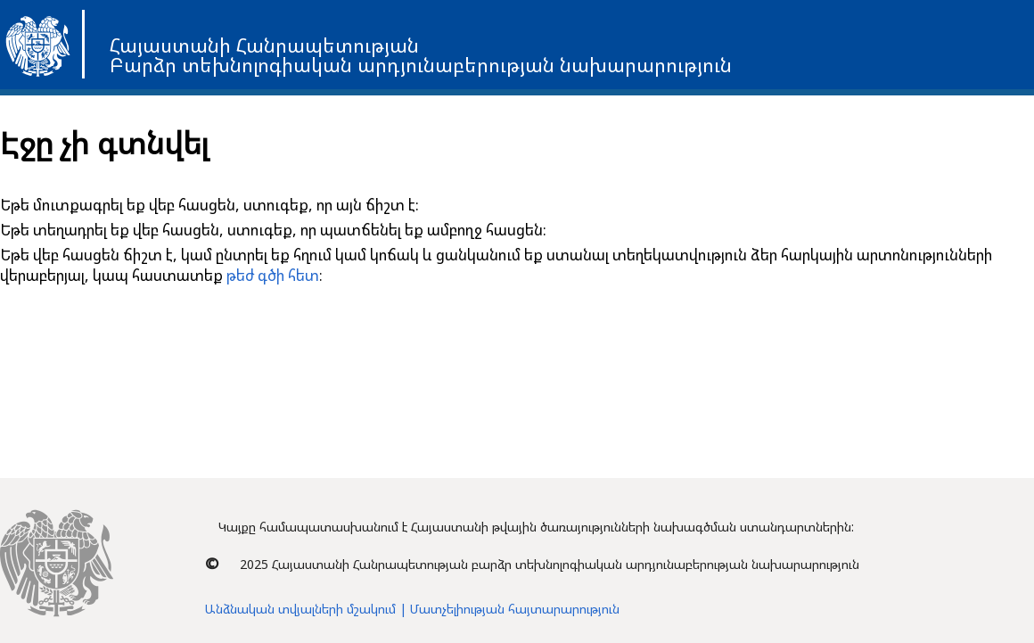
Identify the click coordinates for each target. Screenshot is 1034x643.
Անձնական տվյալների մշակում (300, 608)
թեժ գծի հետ (272, 275)
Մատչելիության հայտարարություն (515, 608)
